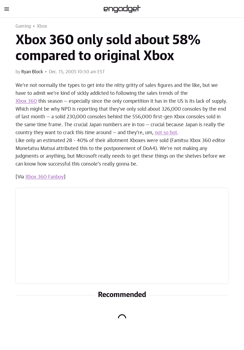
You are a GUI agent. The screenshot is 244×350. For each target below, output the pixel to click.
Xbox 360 (26, 101)
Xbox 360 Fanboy (44, 177)
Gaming (23, 26)
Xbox (42, 26)
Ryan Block (32, 72)
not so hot (166, 132)
